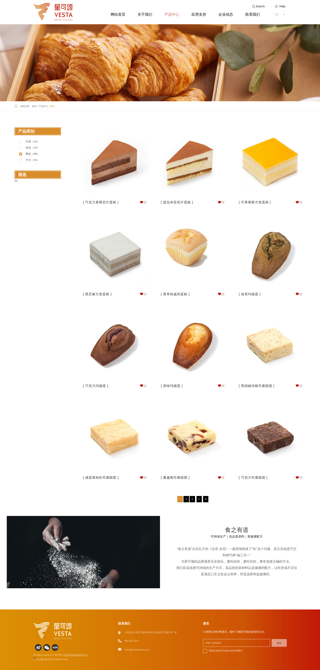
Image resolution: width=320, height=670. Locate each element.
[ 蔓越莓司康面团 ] (175, 477)
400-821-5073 (131, 641)
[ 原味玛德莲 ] (172, 386)
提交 (279, 643)
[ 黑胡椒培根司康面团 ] (256, 386)
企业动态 (225, 14)
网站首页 (118, 14)
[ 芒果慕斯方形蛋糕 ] (255, 202)
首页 (34, 106)
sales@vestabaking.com (137, 649)
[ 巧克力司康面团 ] (253, 477)
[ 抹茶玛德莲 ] (250, 294)
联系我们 (252, 14)
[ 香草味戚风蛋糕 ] (175, 294)
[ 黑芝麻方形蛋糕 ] (97, 294)
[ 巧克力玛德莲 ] (95, 386)
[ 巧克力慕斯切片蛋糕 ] (101, 202)
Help (282, 6)
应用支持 (198, 14)
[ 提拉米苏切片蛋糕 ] (177, 202)
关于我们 (145, 14)
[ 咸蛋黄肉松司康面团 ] (101, 477)
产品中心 (171, 14)
